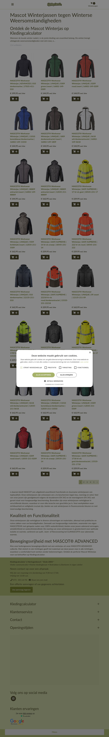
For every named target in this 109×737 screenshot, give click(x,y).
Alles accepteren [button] (43, 375)
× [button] (90, 353)
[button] (54, 381)
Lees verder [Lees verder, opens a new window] (84, 362)
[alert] (54, 368)
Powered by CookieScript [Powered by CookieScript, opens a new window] (54, 384)
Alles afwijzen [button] (66, 375)
